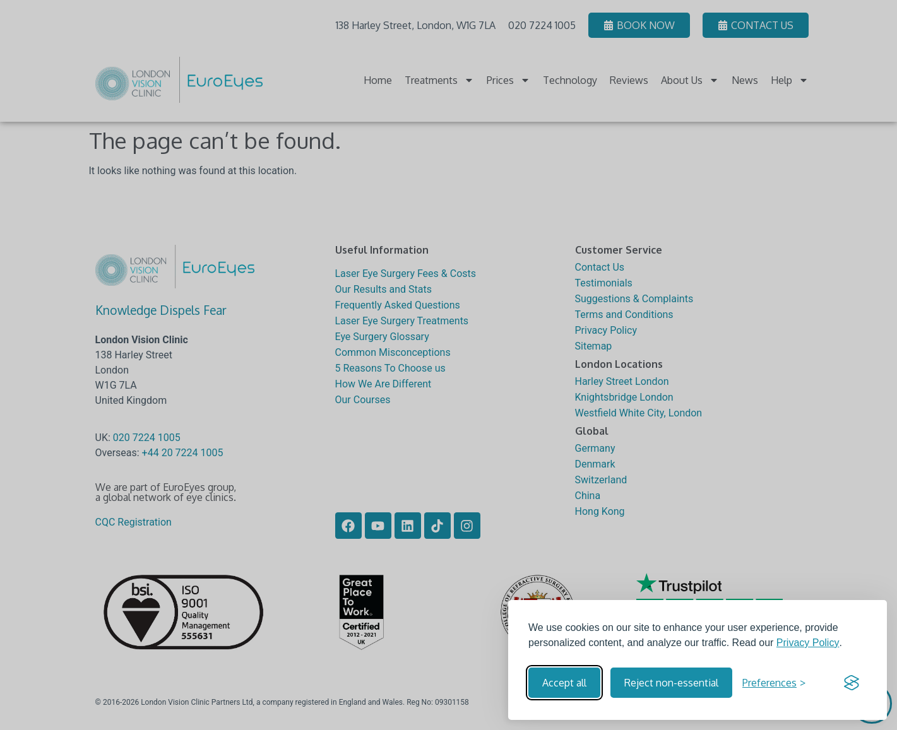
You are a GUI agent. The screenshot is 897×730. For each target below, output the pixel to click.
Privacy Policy (808, 642)
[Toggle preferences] (773, 683)
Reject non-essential (671, 682)
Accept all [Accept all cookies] (564, 682)
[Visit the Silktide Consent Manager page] (851, 683)
